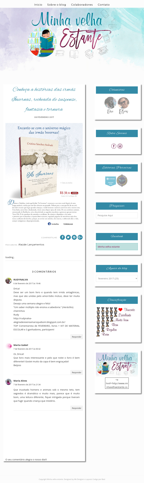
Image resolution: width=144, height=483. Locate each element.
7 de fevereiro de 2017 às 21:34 (26, 384)
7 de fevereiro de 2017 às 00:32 (26, 349)
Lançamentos (35, 244)
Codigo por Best (99, 479)
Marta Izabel (20, 345)
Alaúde (22, 244)
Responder (76, 336)
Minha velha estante (109, 246)
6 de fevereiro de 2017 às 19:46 (26, 283)
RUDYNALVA (20, 279)
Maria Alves (20, 380)
